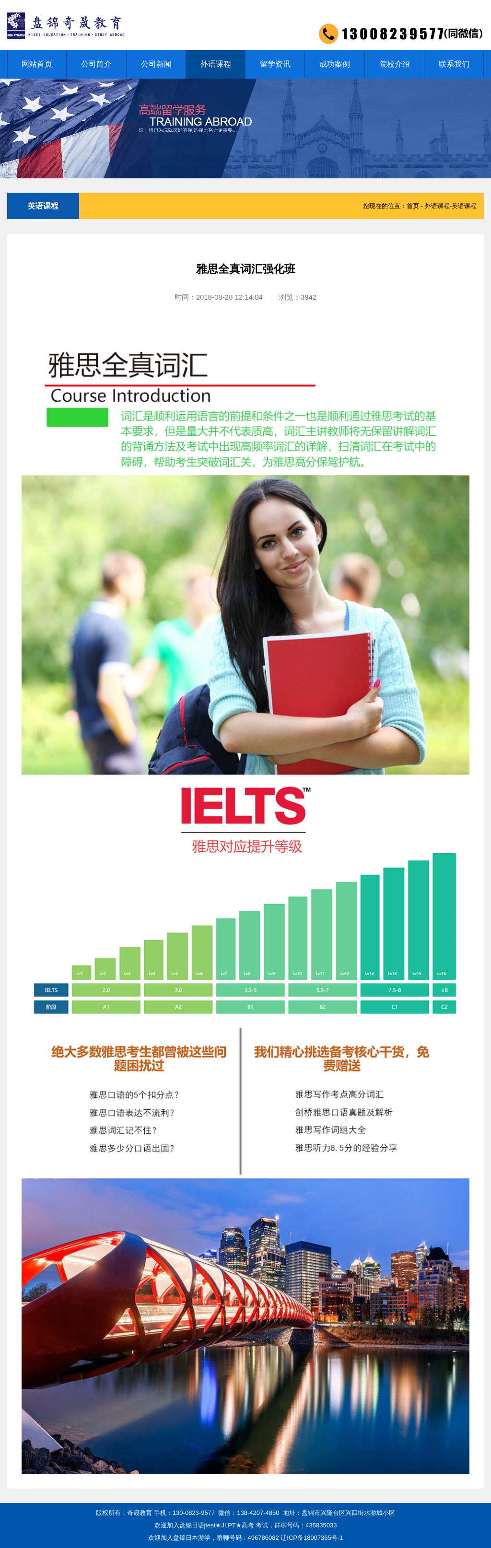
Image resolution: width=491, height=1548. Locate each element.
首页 (413, 206)
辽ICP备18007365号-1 (312, 1537)
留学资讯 (275, 64)
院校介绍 (394, 64)
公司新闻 (156, 64)
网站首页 (37, 64)
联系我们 (454, 64)
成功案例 (334, 64)
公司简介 (96, 64)
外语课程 (215, 64)
